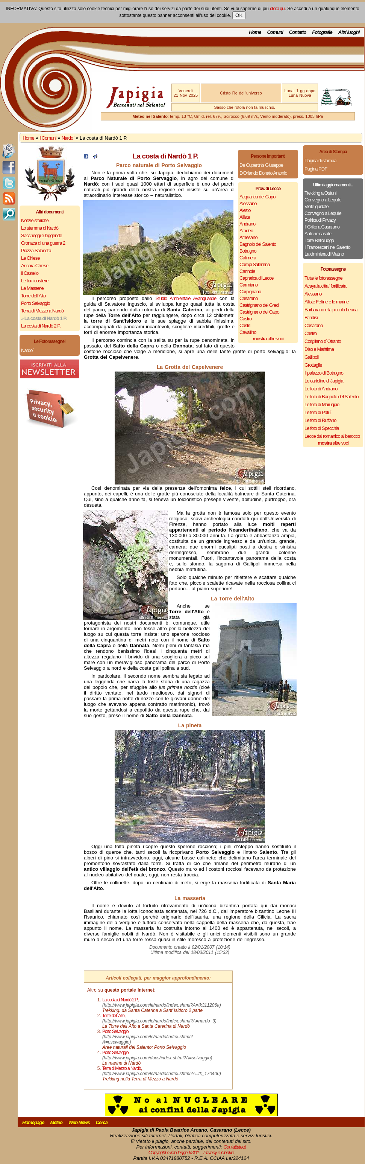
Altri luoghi (349, 32)
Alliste (244, 217)
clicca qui (277, 8)
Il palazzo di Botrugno (323, 373)
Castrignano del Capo (259, 312)
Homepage (33, 1122)
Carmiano (248, 285)
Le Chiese (30, 258)
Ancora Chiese (34, 265)
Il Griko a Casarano (321, 227)
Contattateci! (234, 1147)
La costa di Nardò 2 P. (41, 326)
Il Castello (29, 273)
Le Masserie (32, 288)
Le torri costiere (34, 280)
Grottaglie (313, 365)
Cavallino (247, 332)
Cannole (247, 271)
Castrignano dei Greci (259, 305)
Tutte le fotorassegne (323, 278)
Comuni (275, 32)
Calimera (247, 258)
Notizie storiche (34, 220)
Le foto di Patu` (318, 412)
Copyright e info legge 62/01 (173, 1152)
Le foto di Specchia (321, 428)
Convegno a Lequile (322, 200)
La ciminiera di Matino (324, 254)
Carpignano (250, 291)
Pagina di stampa (320, 160)
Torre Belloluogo (319, 240)
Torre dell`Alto (33, 296)
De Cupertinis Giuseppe (261, 165)
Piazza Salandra (36, 250)
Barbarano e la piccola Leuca (330, 309)
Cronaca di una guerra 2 (43, 243)
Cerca (102, 1122)
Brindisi (311, 317)
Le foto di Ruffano (320, 420)
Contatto (297, 32)
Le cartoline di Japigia (323, 381)
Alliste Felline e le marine (326, 302)
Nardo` (68, 138)
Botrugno (247, 251)
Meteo (56, 1122)
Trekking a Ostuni (320, 193)
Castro (245, 318)
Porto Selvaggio (35, 303)
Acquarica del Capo (257, 197)
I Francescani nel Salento (327, 247)
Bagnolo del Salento (257, 244)
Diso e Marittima (319, 349)
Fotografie (322, 32)
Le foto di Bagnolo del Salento (331, 396)
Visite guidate (316, 206)
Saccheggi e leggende (41, 235)
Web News (79, 1122)
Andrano (247, 224)
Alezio (244, 210)
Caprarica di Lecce (256, 278)
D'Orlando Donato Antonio (263, 173)
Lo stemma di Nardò (39, 228)
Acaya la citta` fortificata (325, 286)
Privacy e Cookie (218, 1152)
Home (255, 32)
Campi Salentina (254, 264)
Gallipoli (311, 357)
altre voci (268, 338)
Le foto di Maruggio (321, 404)
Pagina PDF (315, 169)
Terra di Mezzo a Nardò (42, 311)
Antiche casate (317, 233)
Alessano (247, 203)
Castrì (244, 325)
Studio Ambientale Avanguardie (185, 298)
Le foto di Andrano (321, 389)
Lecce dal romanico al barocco (332, 436)
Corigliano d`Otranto (322, 341)
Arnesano (248, 237)
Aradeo (246, 230)
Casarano (248, 298)
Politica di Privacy (320, 220)
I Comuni (47, 138)
